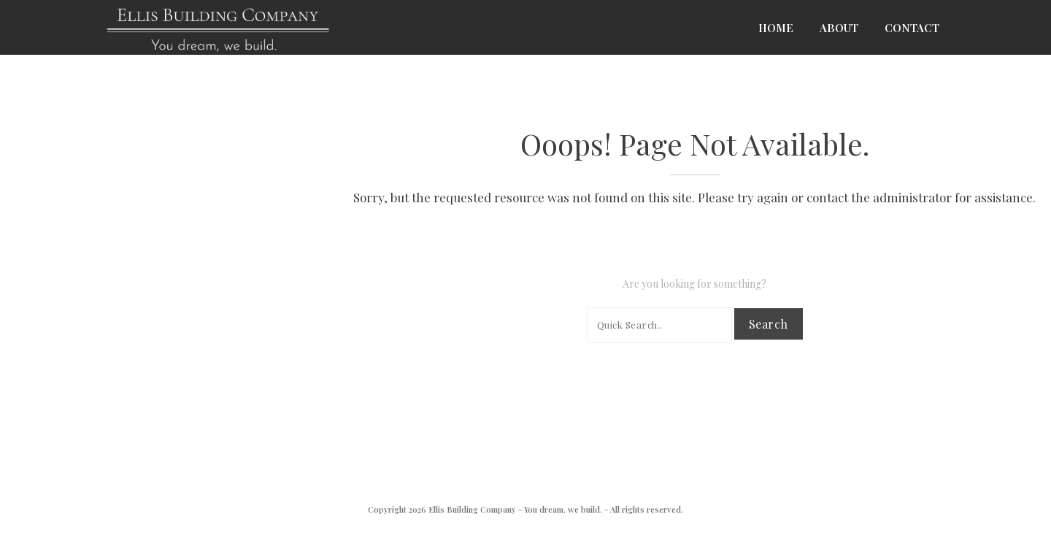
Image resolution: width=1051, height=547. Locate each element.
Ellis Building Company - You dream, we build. (515, 509)
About (839, 27)
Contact (912, 27)
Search (768, 324)
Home (775, 27)
